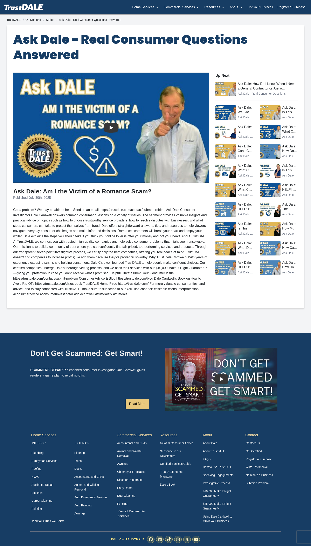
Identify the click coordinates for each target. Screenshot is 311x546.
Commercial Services (182, 7)
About (236, 7)
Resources (214, 7)
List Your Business (260, 7)
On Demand (34, 19)
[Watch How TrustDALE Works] (221, 379)
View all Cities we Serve (48, 521)
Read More (137, 404)
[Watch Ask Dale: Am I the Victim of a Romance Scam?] (111, 128)
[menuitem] (48, 453)
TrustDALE (14, 19)
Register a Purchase (291, 7)
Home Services (145, 7)
